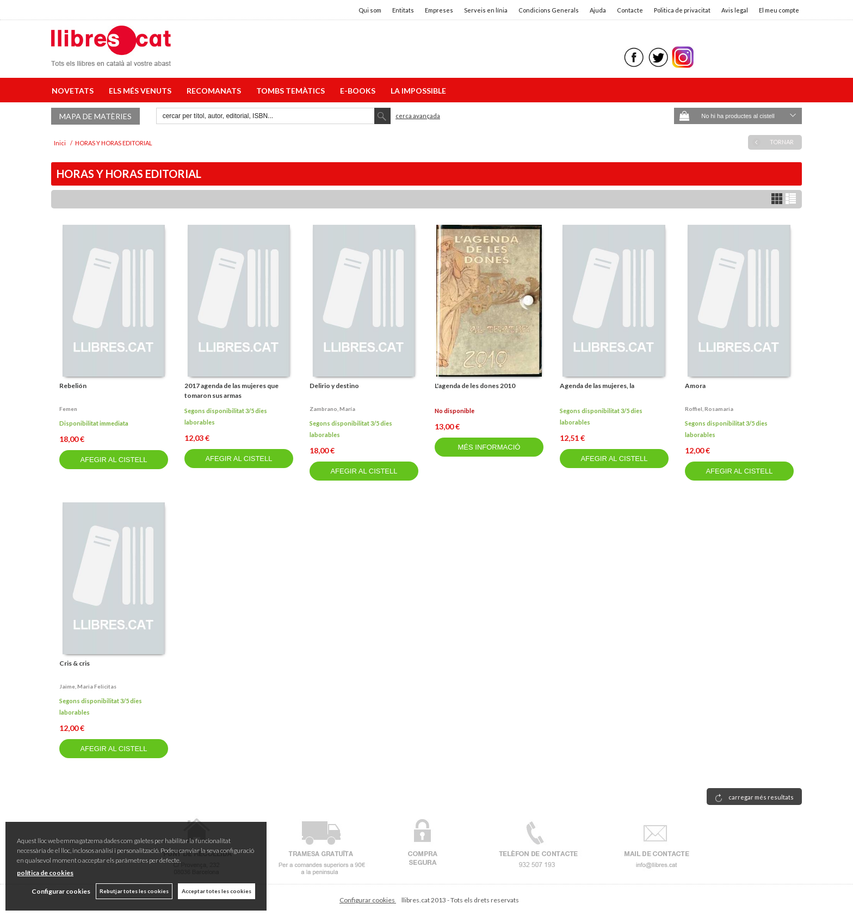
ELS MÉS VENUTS (142, 90)
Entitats (403, 10)
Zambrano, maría (332, 408)
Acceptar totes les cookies (216, 891)
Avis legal (734, 10)
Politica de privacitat (682, 10)
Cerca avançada (417, 115)
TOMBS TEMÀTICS (292, 90)
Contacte (630, 10)
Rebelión (72, 386)
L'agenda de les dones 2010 (475, 386)
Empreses (439, 10)
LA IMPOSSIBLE (418, 90)
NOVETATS (74, 90)
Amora (695, 386)
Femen (68, 408)
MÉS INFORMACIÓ (489, 447)
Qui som (369, 10)
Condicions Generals (548, 10)
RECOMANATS (215, 90)
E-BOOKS (359, 90)
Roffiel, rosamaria (709, 408)
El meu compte (779, 10)
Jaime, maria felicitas (87, 686)
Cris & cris (74, 663)
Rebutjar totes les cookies (134, 891)
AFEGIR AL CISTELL (113, 460)
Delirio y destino (334, 386)
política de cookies (45, 873)
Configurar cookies (367, 900)
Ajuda (598, 10)
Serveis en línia (486, 10)
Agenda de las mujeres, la (597, 386)
